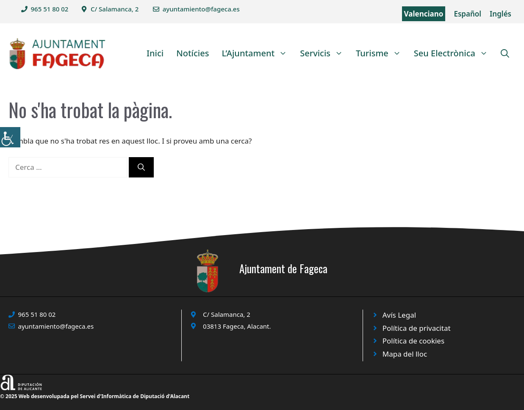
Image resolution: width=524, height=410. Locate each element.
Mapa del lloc (405, 354)
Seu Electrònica (454, 53)
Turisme (382, 53)
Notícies (192, 53)
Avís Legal (399, 315)
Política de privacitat (417, 328)
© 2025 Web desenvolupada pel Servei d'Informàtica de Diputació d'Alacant (94, 396)
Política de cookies (413, 341)
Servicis (324, 53)
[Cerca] (141, 167)
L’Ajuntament (258, 53)
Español (467, 14)
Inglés (500, 14)
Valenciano (424, 14)
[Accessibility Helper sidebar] (10, 137)
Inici (155, 53)
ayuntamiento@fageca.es (201, 9)
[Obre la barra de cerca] (505, 53)
